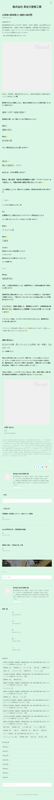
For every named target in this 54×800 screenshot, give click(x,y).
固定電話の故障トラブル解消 (19, 641)
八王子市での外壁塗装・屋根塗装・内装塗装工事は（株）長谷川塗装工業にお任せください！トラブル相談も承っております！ (26, 720)
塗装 (6, 729)
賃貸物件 (6, 699)
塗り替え (43, 739)
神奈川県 (17, 682)
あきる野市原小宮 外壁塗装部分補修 (14, 531)
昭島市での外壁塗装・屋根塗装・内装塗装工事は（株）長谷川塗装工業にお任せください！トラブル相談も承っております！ (26, 725)
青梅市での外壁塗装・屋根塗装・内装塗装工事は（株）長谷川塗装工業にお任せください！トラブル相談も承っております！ (26, 695)
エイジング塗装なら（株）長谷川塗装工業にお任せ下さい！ (20, 736)
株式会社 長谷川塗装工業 (27, 6)
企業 (36, 670)
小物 (16, 732)
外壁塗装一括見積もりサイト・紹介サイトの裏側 (17, 515)
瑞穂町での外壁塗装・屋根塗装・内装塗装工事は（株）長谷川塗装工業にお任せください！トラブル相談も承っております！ (26, 686)
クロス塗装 (26, 729)
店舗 (43, 732)
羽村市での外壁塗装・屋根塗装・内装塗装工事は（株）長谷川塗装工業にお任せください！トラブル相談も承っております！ (26, 709)
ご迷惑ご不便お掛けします (19, 650)
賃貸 (15, 699)
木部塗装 (16, 729)
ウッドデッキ (8, 690)
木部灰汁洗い (25, 732)
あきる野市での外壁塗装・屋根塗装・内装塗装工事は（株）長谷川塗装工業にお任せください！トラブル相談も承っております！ (26, 703)
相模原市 (7, 682)
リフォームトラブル (10, 739)
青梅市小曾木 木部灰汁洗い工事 (12, 547)
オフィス (27, 670)
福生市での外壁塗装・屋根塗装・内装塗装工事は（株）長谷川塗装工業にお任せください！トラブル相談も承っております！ (26, 714)
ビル (23, 699)
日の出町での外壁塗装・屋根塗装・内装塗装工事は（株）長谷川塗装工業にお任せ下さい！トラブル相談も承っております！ (26, 677)
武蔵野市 (45, 670)
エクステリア (16, 673)
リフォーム (38, 673)
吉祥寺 (6, 673)
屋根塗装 (7, 670)
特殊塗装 (7, 732)
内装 (33, 739)
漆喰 (35, 732)
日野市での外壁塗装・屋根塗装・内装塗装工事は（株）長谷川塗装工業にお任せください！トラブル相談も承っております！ (26, 665)
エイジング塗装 (39, 729)
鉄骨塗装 (17, 670)
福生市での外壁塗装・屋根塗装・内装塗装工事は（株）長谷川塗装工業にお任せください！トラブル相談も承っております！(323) (27, 452)
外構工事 (27, 673)
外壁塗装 (24, 739)
